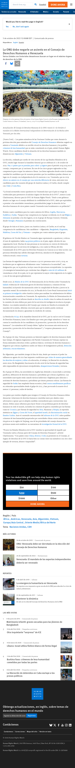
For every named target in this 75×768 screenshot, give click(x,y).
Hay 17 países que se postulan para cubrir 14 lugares (27, 165)
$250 (21, 492)
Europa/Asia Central (13, 522)
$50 (22, 487)
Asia (35, 519)
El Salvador (35, 11)
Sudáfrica (6, 215)
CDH (29, 526)
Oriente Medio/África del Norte (40, 522)
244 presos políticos (32, 241)
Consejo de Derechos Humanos (44, 142)
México (47, 11)
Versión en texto (45, 731)
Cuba (44, 436)
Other (53, 498)
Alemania (6, 218)
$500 (53, 492)
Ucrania (57, 11)
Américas (15, 519)
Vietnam (28, 154)
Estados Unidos (9, 415)
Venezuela (23, 11)
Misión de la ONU (22, 282)
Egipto (15, 412)
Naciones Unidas (18, 526)
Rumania (19, 221)
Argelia (52, 212)
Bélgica (67, 215)
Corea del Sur (16, 232)
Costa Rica (16, 186)
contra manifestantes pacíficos (59, 383)
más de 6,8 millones (56, 270)
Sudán (14, 215)
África (6, 519)
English (15, 42)
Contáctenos (8, 731)
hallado (5, 285)
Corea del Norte (26, 412)
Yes (7, 26)
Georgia (11, 221)
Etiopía (56, 410)
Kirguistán (63, 229)
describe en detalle (42, 299)
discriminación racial (59, 412)
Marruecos (60, 212)
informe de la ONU (51, 415)
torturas (24, 256)
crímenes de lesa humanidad (14, 148)
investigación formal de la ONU (54, 424)
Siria (41, 410)
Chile (8, 186)
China (31, 436)
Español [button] (42, 4)
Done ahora (58, 4)
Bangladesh (54, 229)
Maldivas (6, 232)
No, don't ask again (21, 26)
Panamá (67, 11)
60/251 (16, 317)
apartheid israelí (41, 412)
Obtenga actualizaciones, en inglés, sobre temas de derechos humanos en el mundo (35, 708)
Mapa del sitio (32, 731)
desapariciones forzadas (50, 366)
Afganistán (19, 154)
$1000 (21, 498)
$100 (53, 487)
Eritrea (37, 436)
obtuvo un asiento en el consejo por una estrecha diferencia (26, 180)
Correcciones (20, 731)
